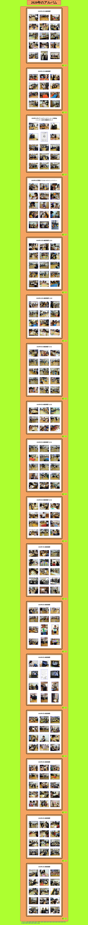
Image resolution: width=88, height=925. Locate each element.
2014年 (56, 921)
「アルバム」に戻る (25, 921)
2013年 (59, 921)
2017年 (47, 921)
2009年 (26, 923)
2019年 (42, 921)
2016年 (50, 921)
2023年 (30, 921)
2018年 (45, 921)
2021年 (36, 921)
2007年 (32, 923)
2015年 (53, 921)
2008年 (29, 923)
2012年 (62, 921)
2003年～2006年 (37, 923)
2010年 (23, 923)
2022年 (33, 921)
